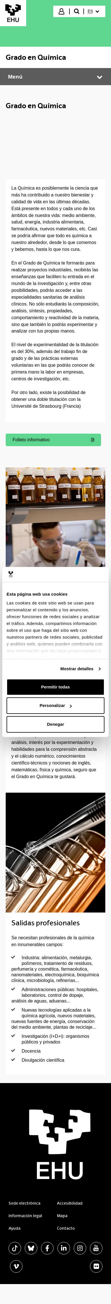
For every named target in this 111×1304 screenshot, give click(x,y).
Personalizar (56, 705)
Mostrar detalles (77, 668)
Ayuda (14, 1228)
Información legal (25, 1215)
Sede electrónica (24, 1203)
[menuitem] (94, 11)
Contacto (66, 1228)
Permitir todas (55, 686)
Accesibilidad (70, 1203)
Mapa (62, 1215)
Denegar (55, 724)
